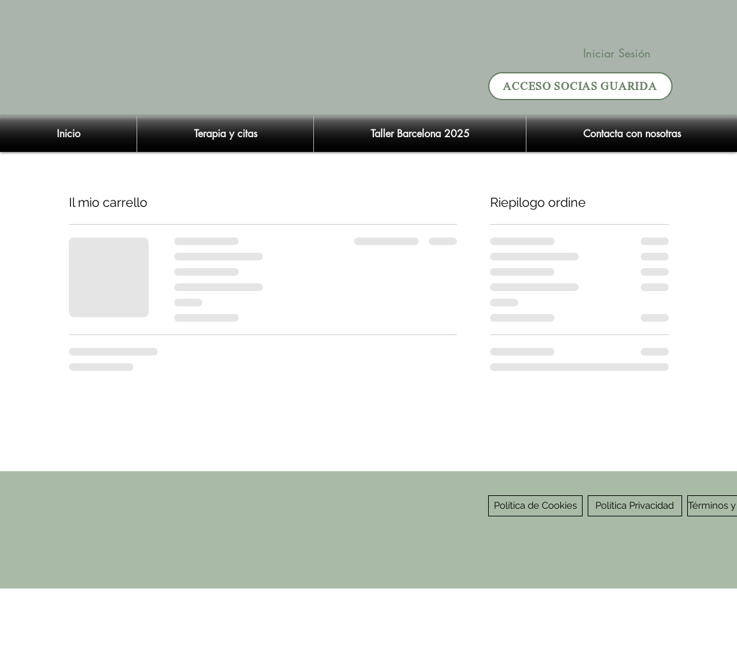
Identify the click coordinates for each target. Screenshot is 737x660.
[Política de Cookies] (535, 505)
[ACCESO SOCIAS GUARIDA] (580, 86)
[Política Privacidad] (635, 505)
